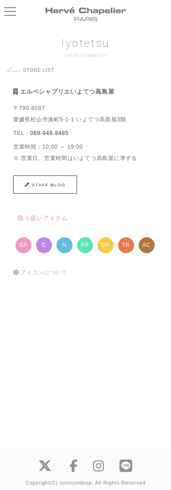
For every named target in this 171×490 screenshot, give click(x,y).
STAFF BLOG (45, 184)
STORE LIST (38, 70)
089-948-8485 (49, 133)
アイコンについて (40, 272)
